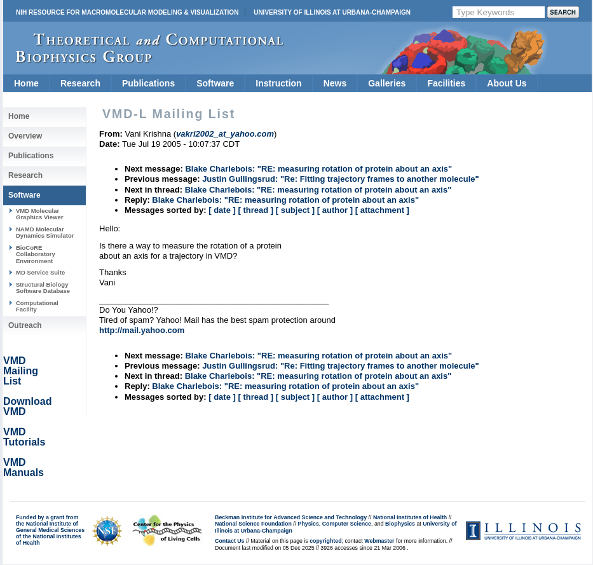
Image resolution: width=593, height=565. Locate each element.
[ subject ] (295, 210)
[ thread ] (255, 210)
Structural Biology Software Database (43, 287)
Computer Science (346, 524)
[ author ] (335, 210)
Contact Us (229, 541)
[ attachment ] (382, 210)
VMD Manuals (23, 467)
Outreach (25, 325)
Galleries (387, 83)
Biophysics (400, 524)
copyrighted (325, 541)
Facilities (446, 83)
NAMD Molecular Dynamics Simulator (45, 232)
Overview (25, 136)
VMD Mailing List (20, 370)
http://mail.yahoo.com (141, 330)
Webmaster (379, 541)
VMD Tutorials (24, 436)
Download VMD (27, 406)
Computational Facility (37, 306)
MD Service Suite (40, 272)
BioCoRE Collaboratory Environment (35, 254)
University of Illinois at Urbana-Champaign (332, 12)
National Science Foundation (253, 524)
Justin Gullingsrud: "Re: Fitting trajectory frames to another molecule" (340, 179)
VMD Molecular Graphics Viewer (39, 214)
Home (26, 83)
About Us (506, 83)
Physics (308, 524)
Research (80, 83)
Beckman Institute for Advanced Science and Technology (291, 517)
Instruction (278, 83)
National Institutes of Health (410, 517)
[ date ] (222, 210)
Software (215, 83)
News (335, 83)
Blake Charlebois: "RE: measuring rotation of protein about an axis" (318, 169)
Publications (148, 83)
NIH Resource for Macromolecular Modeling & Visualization (127, 12)
